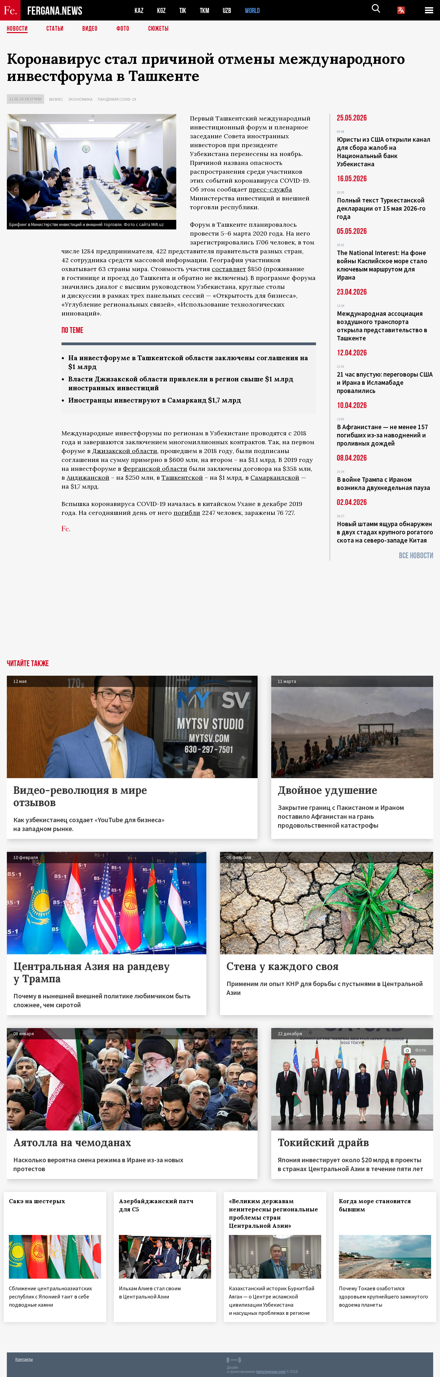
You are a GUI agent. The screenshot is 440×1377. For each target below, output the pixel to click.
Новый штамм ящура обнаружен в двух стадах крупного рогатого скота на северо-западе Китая (385, 532)
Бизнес (56, 99)
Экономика (80, 99)
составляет (229, 269)
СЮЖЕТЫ (162, 29)
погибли (187, 514)
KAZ (139, 10)
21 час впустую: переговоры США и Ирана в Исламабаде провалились (385, 382)
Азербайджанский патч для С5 (159, 1205)
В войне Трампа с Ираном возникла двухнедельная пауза (383, 483)
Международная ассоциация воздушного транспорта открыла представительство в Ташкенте (382, 325)
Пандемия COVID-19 (117, 99)
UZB (228, 10)
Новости (18, 29)
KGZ (161, 10)
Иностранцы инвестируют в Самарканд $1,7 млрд (158, 401)
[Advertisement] (220, 608)
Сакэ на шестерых (40, 1201)
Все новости (416, 556)
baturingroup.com (271, 1370)
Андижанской (88, 479)
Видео (92, 29)
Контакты (24, 1357)
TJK (183, 10)
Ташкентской (182, 479)
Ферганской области (155, 470)
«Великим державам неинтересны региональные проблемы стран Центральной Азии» (273, 1213)
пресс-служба (270, 189)
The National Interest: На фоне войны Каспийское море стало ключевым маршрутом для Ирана (382, 265)
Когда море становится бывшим (378, 1205)
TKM (206, 10)
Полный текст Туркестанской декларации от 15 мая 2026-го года (381, 208)
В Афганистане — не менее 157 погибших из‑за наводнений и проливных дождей (382, 435)
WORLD (255, 10)
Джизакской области (124, 452)
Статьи (56, 29)
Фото (126, 29)
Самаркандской (274, 479)
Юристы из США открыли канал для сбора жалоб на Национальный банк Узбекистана (383, 151)
